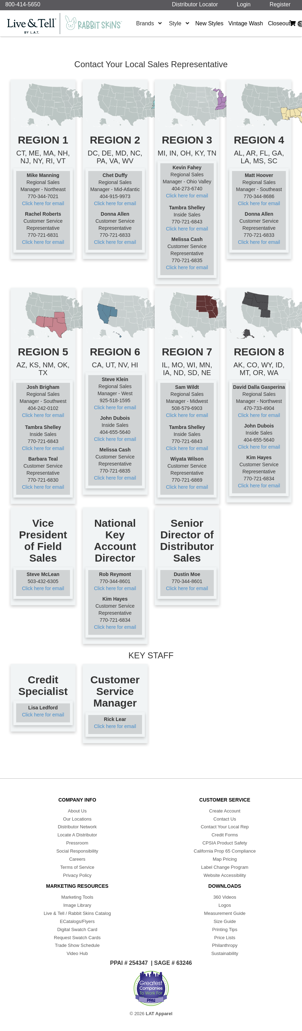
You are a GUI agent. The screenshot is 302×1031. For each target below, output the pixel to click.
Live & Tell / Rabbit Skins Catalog (77, 913)
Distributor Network (77, 826)
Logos (225, 905)
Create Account (224, 811)
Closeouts (280, 23)
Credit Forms (225, 834)
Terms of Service (77, 867)
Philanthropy (224, 945)
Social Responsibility (77, 851)
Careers (77, 859)
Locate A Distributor (77, 834)
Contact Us (224, 819)
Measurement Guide (224, 913)
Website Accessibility (225, 875)
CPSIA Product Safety (225, 843)
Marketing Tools (77, 897)
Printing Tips (224, 929)
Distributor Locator (196, 4)
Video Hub (77, 953)
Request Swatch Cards (77, 937)
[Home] (69, 24)
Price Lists (224, 937)
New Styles (209, 23)
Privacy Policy (77, 875)
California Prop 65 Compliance (225, 851)
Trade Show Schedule (77, 945)
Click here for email (43, 203)
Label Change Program (224, 867)
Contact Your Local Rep (225, 826)
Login (245, 4)
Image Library (77, 905)
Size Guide (224, 921)
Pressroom (77, 843)
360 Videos (224, 897)
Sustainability (224, 953)
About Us (77, 811)
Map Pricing (225, 859)
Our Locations (77, 819)
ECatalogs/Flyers (77, 921)
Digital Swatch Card (77, 929)
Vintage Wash (245, 23)
